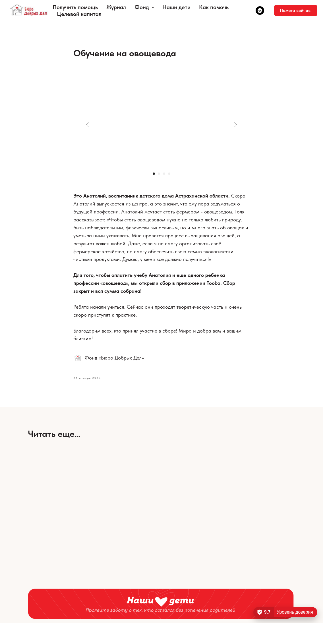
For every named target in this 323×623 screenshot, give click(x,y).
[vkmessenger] (260, 10)
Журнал (116, 7)
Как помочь (214, 7)
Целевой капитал (79, 14)
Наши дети (176, 7)
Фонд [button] (142, 7)
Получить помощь (75, 7)
